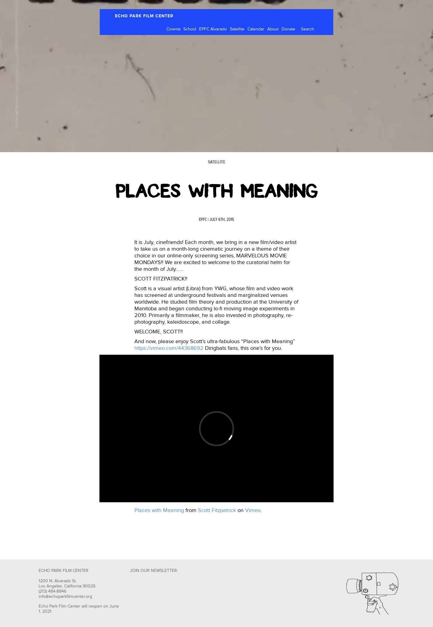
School (189, 29)
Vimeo (253, 510)
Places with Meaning (159, 510)
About (273, 29)
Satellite (237, 29)
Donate (288, 29)
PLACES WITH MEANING (217, 191)
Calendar (256, 29)
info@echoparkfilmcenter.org (65, 596)
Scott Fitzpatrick (217, 510)
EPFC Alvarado (213, 29)
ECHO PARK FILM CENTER (144, 16)
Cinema (173, 29)
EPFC (203, 219)
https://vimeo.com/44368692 (168, 348)
